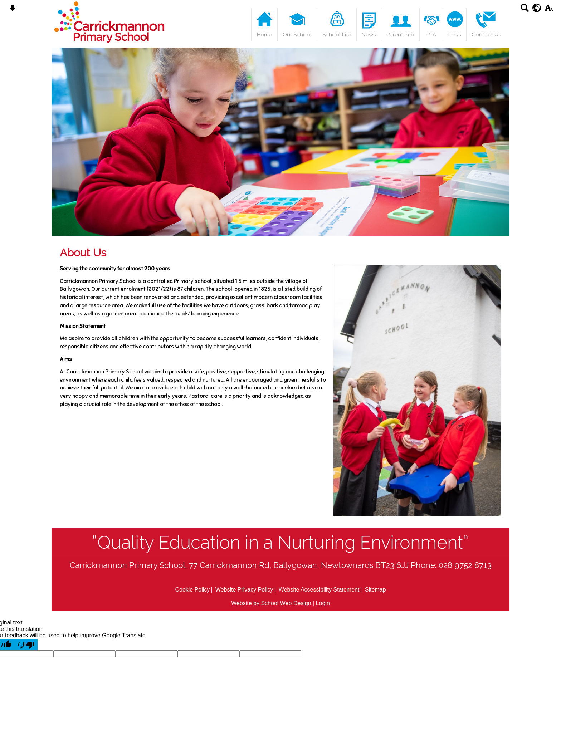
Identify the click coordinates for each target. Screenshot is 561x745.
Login (323, 603)
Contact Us (486, 34)
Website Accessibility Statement (319, 590)
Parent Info (400, 34)
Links (454, 34)
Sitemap (375, 590)
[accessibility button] (548, 10)
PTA (431, 34)
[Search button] (524, 10)
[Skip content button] (12, 10)
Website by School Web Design (271, 603)
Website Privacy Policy (244, 590)
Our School (297, 34)
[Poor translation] (26, 644)
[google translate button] (537, 8)
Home (264, 34)
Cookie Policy (192, 590)
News (369, 34)
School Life (336, 34)
